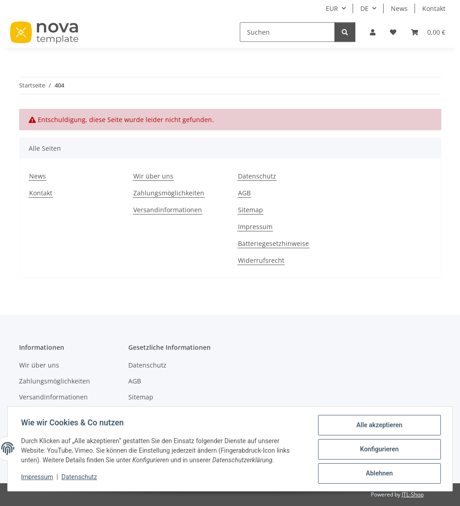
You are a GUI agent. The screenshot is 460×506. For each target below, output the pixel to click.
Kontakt (433, 8)
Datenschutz (80, 477)
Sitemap (250, 209)
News (399, 8)
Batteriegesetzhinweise (273, 243)
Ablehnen (377, 473)
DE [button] (364, 8)
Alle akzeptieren (378, 426)
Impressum (38, 477)
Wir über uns (153, 176)
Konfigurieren (378, 450)
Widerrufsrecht (261, 260)
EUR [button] (332, 8)
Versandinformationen (167, 209)
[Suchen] (287, 32)
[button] (373, 32)
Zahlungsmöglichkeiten (168, 193)
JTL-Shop (413, 494)
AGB (244, 193)
